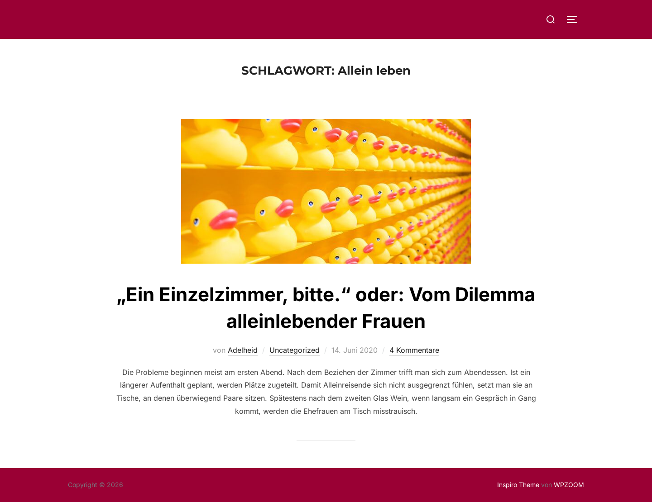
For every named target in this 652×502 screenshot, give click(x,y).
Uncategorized (294, 350)
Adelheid (243, 350)
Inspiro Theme (518, 484)
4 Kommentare (414, 350)
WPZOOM (569, 484)
